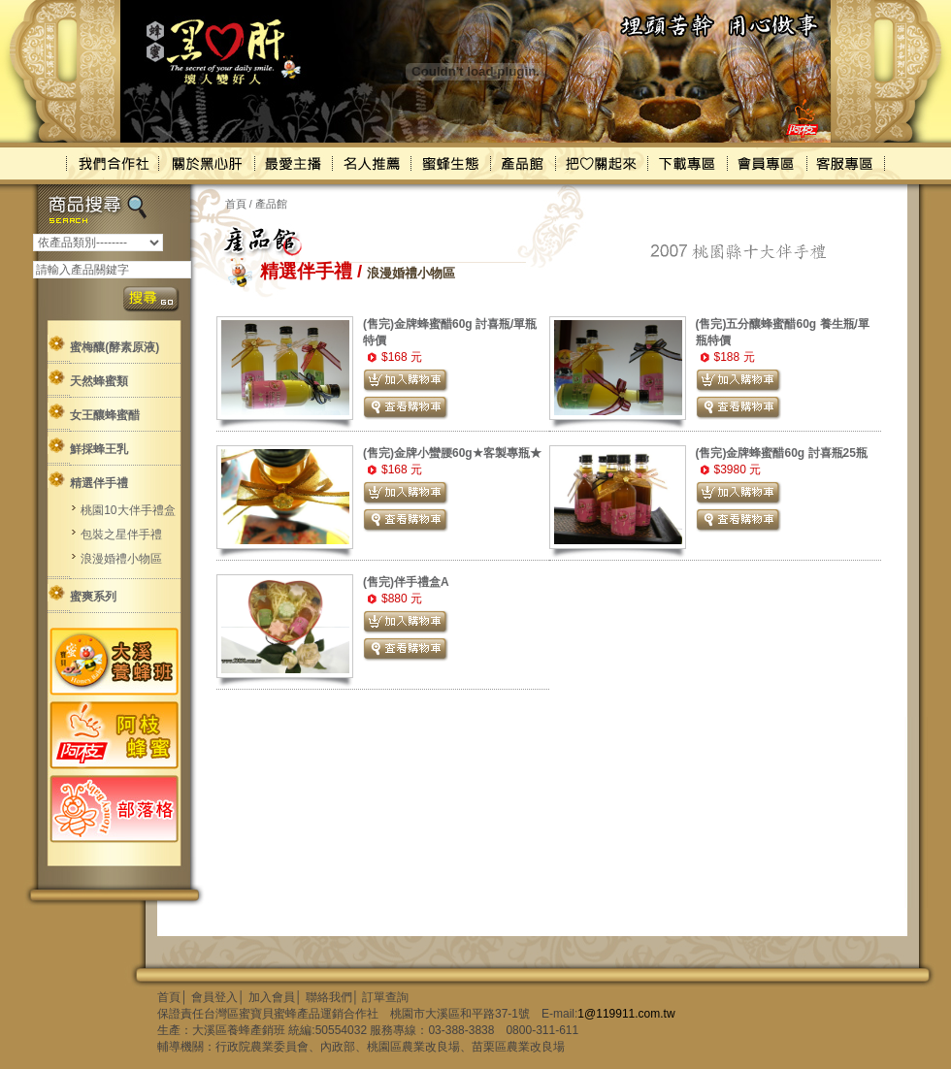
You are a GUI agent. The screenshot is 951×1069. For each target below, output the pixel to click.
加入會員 (271, 997)
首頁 (235, 204)
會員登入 (214, 997)
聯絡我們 (329, 997)
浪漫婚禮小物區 (121, 559)
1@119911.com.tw (625, 1013)
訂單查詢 (385, 997)
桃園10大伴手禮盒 (128, 510)
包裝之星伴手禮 (121, 534)
